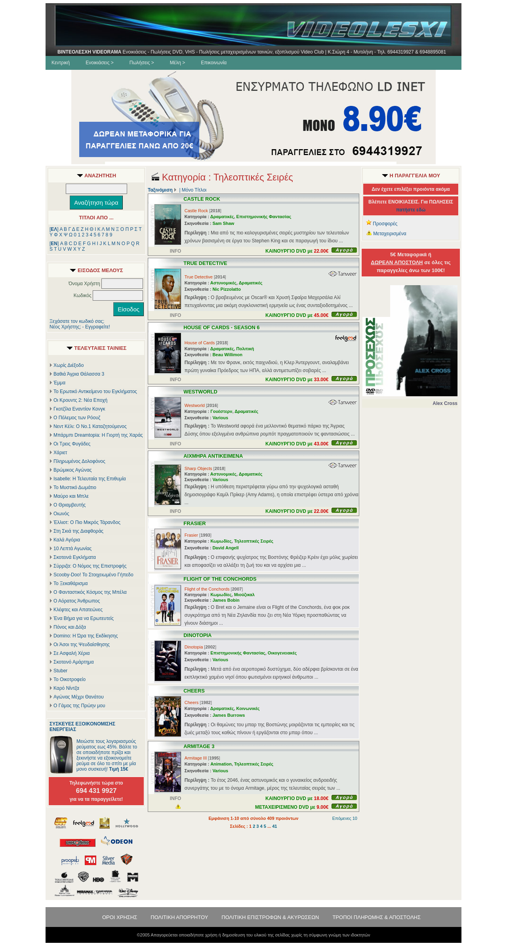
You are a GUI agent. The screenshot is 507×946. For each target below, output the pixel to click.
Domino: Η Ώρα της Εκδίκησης (85, 636)
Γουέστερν (221, 411)
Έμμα (59, 383)
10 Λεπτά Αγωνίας (72, 548)
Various (220, 417)
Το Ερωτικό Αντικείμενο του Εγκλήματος (95, 391)
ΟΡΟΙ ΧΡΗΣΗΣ (119, 917)
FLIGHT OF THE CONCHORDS (219, 579)
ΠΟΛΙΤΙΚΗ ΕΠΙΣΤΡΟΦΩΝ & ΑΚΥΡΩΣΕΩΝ (270, 917)
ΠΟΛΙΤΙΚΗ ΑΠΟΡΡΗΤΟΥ (179, 917)
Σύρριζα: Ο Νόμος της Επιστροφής (89, 566)
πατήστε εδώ (411, 210)
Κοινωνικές (248, 708)
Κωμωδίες (221, 541)
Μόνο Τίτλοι (194, 190)
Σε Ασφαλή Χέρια (71, 653)
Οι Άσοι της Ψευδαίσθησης (81, 644)
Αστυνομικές (223, 282)
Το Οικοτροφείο (69, 679)
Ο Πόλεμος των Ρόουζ (76, 417)
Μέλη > (177, 62)
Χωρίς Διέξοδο (68, 365)
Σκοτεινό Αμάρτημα (73, 662)
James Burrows (228, 715)
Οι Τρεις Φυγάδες (71, 444)
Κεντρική (60, 62)
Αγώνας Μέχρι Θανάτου (78, 697)
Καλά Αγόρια (66, 540)
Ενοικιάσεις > (100, 62)
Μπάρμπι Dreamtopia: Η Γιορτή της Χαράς (98, 435)
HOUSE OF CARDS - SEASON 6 (221, 327)
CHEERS (193, 691)
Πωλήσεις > (142, 62)
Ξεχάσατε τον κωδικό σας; (77, 321)
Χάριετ (60, 452)
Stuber (60, 671)
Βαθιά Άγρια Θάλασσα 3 (78, 374)
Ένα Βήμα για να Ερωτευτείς (83, 618)
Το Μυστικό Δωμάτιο (74, 487)
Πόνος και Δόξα (69, 627)
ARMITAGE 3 (198, 746)
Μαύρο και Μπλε (71, 496)
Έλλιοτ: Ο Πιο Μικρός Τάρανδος (86, 522)
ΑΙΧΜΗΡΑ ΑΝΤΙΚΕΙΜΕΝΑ (213, 456)
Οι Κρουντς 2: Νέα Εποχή (80, 400)
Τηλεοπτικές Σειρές (253, 541)
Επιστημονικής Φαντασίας (264, 216)
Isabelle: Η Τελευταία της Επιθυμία (89, 479)
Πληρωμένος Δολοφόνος (79, 461)
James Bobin (225, 600)
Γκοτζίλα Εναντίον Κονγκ (79, 409)
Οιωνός (61, 513)
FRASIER (194, 523)
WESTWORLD (200, 392)
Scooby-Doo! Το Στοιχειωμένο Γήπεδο (93, 575)
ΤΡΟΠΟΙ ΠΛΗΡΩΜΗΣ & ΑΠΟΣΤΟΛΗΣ (376, 917)
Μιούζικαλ (244, 594)
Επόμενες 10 (344, 818)
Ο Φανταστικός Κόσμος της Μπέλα (90, 592)
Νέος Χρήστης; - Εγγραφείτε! (80, 327)
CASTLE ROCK (201, 199)
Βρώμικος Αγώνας (72, 470)
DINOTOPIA (197, 635)
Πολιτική (245, 348)
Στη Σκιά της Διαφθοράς (78, 531)
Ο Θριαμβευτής (69, 505)
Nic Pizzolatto (226, 289)
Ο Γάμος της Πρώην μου (79, 705)
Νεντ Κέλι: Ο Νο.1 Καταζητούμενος (90, 426)
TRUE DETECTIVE (205, 263)
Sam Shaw (223, 223)
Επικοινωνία (214, 62)
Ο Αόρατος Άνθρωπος (76, 601)
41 (274, 826)
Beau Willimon (227, 354)
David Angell (225, 547)
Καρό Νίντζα (66, 688)
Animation (221, 764)
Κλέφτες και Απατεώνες (78, 609)
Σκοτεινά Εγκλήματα (74, 557)
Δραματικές (222, 216)
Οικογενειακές (282, 652)
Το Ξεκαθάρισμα (70, 583)
